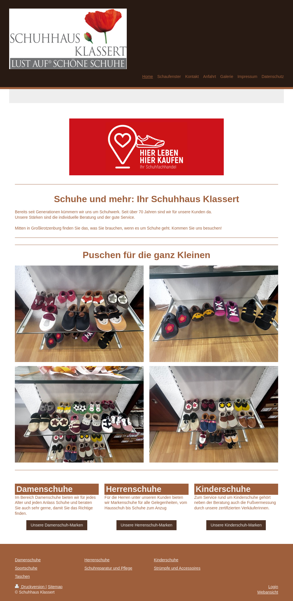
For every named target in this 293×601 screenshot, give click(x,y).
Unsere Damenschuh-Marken (57, 525)
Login (273, 586)
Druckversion (30, 586)
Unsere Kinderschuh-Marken (236, 525)
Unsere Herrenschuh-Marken (147, 525)
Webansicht (267, 592)
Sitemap (55, 586)
